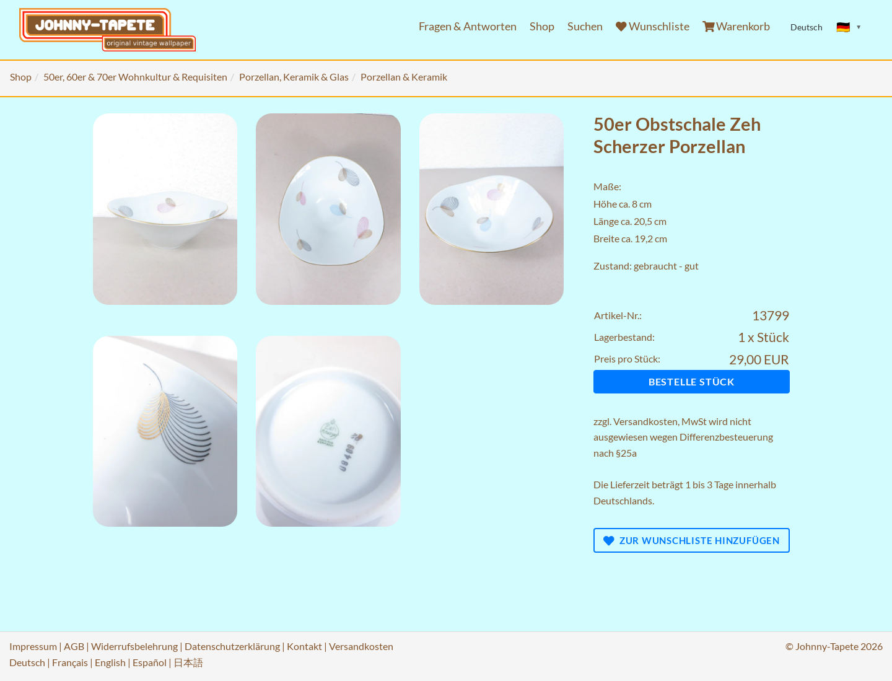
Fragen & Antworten (468, 26)
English (110, 662)
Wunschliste (652, 26)
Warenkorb (736, 26)
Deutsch (27, 662)
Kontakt (304, 646)
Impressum (33, 646)
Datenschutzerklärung (232, 646)
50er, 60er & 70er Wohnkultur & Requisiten (135, 76)
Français (70, 662)
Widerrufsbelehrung (134, 646)
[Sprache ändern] (849, 27)
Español (150, 662)
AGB (74, 646)
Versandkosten (645, 421)
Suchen (585, 26)
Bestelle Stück (692, 381)
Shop (542, 26)
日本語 (188, 662)
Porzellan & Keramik (404, 76)
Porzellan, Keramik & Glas (294, 76)
